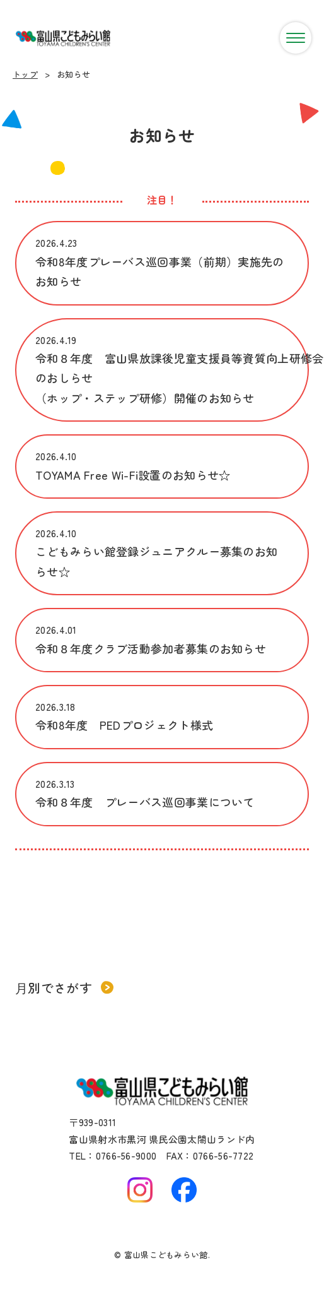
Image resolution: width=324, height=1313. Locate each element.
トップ (25, 74)
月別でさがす (64, 987)
